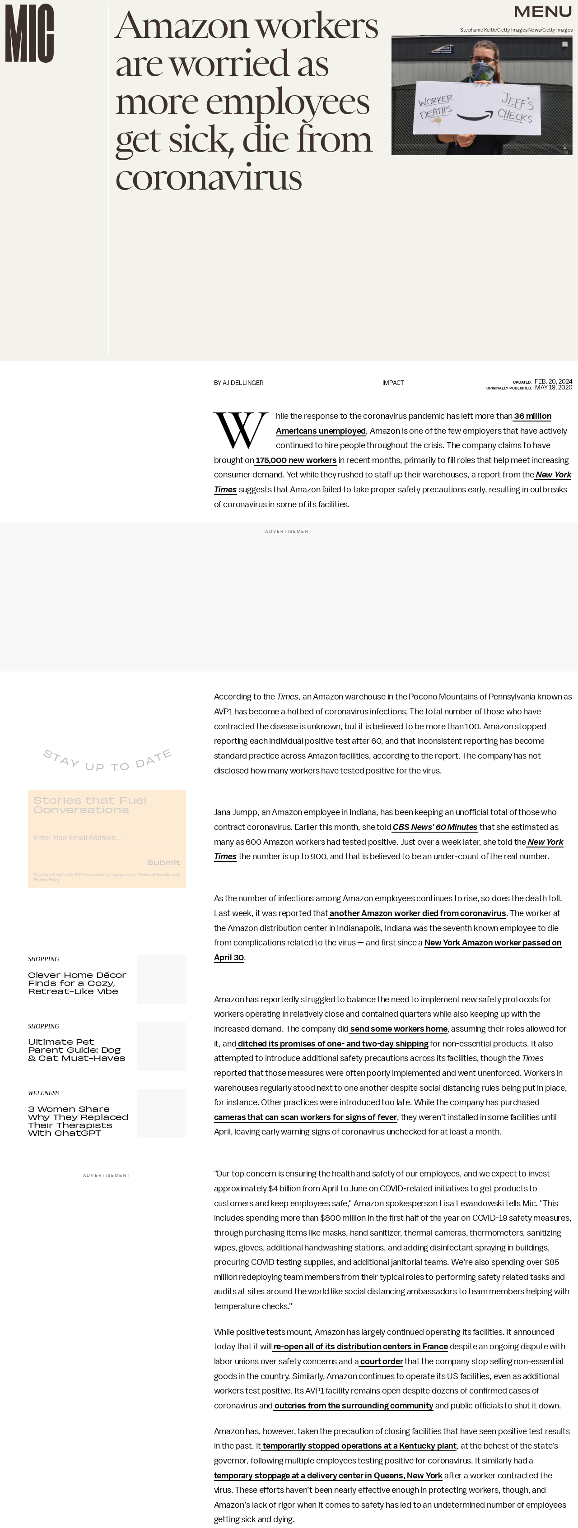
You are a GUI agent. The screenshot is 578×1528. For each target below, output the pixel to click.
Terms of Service (154, 881)
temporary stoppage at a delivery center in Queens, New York (328, 1475)
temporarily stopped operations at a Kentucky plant (359, 1445)
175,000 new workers (295, 460)
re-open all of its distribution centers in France (360, 1346)
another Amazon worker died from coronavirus (417, 913)
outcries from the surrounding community (353, 1405)
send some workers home (398, 1028)
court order (381, 1361)
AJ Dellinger (243, 383)
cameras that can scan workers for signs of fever (305, 1117)
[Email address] (107, 842)
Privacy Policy (46, 886)
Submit (164, 868)
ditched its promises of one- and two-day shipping (332, 1043)
